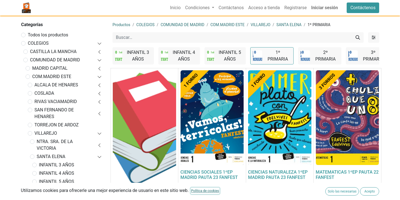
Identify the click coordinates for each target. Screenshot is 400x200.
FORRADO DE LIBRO (133, 191)
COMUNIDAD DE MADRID (55, 59)
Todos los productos (48, 35)
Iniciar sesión (324, 7)
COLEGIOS (38, 43)
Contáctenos (363, 7)
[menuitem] (175, 7)
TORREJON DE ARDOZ (56, 125)
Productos (121, 24)
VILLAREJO (45, 133)
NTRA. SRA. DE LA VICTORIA (55, 145)
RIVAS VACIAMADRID (55, 101)
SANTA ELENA (51, 156)
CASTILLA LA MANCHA (53, 51)
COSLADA (44, 93)
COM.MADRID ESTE (51, 76)
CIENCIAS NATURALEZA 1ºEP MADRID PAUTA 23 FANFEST (278, 174)
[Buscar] (358, 37)
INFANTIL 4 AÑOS (56, 173)
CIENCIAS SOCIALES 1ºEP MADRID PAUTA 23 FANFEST (209, 174)
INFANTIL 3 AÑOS (56, 165)
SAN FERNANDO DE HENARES (54, 113)
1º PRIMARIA (52, 189)
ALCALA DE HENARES (56, 85)
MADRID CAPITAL (50, 68)
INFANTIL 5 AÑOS (56, 181)
